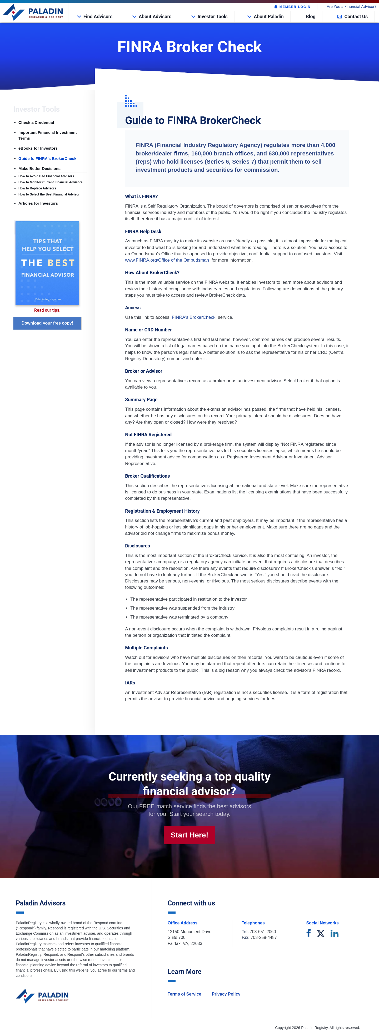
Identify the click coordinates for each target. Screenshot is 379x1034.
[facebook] (308, 934)
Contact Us (356, 16)
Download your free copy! (47, 323)
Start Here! (189, 835)
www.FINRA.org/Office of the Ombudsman (167, 260)
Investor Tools (213, 16)
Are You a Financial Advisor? (351, 6)
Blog (311, 16)
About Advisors (155, 16)
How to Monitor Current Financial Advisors (50, 182)
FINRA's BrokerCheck (194, 317)
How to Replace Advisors (37, 188)
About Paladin (269, 16)
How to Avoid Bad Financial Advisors (46, 176)
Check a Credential (36, 122)
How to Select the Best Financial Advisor (48, 194)
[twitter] (320, 934)
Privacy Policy (226, 994)
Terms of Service (184, 994)
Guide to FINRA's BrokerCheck (47, 158)
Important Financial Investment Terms (47, 135)
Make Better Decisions (39, 168)
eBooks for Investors (38, 148)
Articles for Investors (38, 203)
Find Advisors (98, 16)
